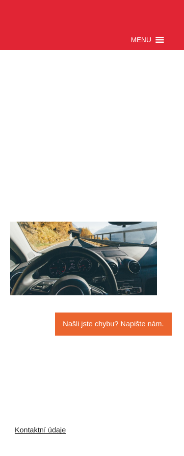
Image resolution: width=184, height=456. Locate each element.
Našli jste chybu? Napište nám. (113, 323)
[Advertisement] (91, 148)
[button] (141, 40)
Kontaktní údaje (40, 430)
